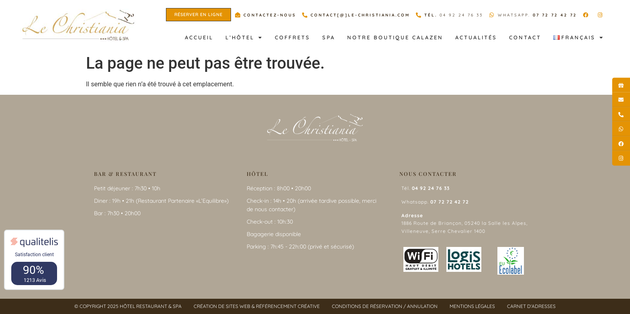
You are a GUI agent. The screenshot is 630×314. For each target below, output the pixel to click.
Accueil (199, 37)
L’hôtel (244, 37)
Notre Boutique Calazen (395, 37)
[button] (198, 14)
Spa (328, 37)
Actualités (476, 37)
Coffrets (292, 37)
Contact (525, 37)
